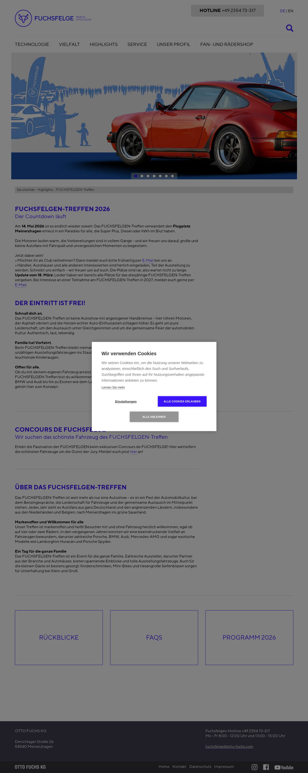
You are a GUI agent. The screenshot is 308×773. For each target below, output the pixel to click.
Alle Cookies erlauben (182, 401)
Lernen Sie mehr (113, 387)
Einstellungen (126, 401)
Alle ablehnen (154, 416)
